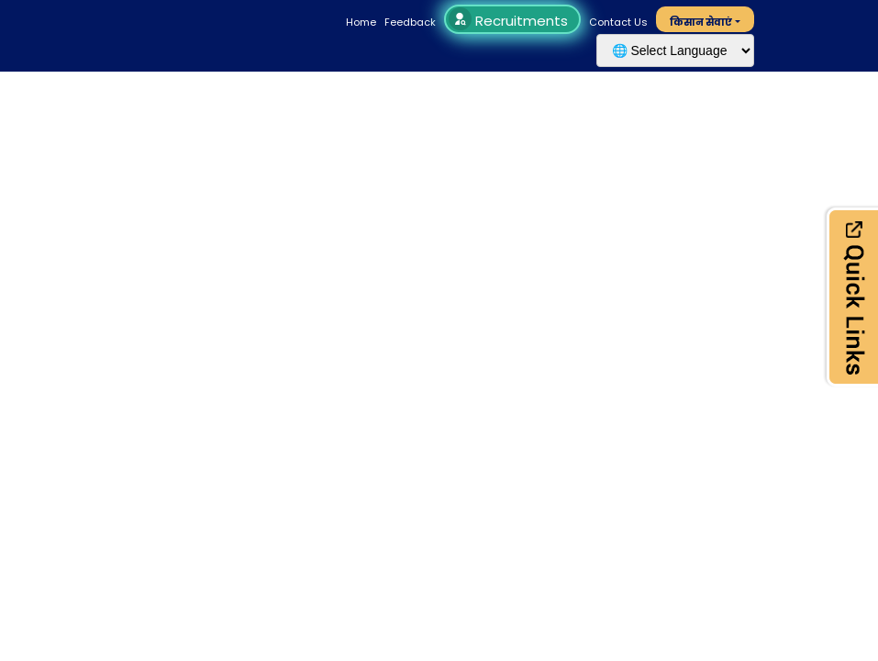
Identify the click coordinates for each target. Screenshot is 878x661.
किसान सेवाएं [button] (701, 22)
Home (361, 22)
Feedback (410, 22)
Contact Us (618, 22)
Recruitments (510, 20)
